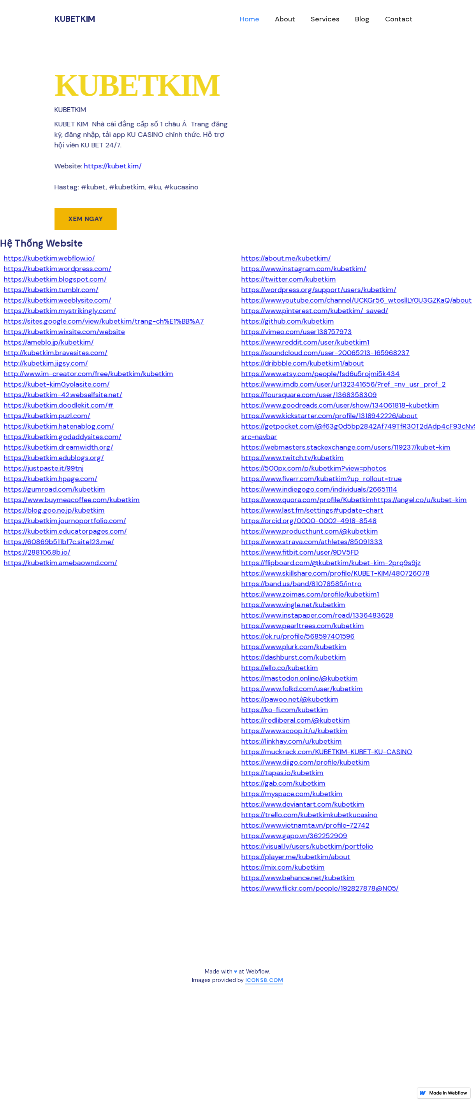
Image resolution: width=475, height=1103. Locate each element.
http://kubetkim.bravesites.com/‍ (55, 352)
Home (249, 19)
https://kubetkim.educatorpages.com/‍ (65, 531)
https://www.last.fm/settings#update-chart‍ (312, 510)
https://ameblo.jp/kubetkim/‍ (49, 342)
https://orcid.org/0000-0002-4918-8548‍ (309, 520)
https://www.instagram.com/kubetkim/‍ (303, 268)
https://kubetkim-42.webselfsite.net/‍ (63, 394)
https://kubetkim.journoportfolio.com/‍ (65, 520)
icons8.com (264, 980)
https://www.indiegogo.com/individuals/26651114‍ (319, 489)
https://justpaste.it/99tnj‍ (44, 468)
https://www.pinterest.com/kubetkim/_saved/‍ (314, 310)
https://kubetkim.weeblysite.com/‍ (57, 300)
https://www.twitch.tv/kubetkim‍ (292, 457)
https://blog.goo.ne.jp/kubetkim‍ (54, 510)
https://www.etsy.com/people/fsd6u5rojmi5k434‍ (320, 373)
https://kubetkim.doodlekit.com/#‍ (59, 405)
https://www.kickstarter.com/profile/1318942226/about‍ (329, 415)
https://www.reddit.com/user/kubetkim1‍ (305, 342)
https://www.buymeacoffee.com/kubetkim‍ (72, 499)
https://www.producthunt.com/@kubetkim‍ (309, 531)
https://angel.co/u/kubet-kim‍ (420, 499)
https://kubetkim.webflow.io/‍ (49, 258)
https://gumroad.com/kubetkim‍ (54, 489)
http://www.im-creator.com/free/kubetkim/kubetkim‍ (88, 373)
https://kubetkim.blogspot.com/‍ (55, 279)
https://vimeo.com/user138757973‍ (296, 331)
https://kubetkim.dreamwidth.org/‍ (58, 447)
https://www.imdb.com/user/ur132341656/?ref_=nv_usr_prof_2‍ (343, 384)
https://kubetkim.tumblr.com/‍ (51, 289)
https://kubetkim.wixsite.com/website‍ (64, 331)
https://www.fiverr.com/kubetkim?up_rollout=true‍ (321, 478)
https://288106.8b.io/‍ (37, 552)
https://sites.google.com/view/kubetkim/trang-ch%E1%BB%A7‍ (104, 321)
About (285, 19)
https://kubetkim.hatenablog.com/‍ (59, 426)
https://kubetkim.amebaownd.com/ (60, 562)
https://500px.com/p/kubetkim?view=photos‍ (314, 468)
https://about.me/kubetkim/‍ (286, 258)
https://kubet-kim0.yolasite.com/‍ (57, 384)
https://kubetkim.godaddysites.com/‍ (62, 436)
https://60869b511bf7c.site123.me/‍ (59, 541)
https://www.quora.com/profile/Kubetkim (307, 499)
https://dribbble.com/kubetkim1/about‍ (302, 363)
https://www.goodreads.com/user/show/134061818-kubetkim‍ (340, 405)
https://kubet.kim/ (113, 166)
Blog (362, 19)
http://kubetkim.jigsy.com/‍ (46, 363)
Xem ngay (86, 219)
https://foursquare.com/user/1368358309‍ (309, 394)
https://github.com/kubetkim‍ (287, 321)
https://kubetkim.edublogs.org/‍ (54, 457)
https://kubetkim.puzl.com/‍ (47, 415)
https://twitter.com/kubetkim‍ (288, 279)
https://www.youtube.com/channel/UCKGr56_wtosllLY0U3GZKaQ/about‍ (356, 300)
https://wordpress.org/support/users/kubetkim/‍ (318, 289)
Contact (399, 19)
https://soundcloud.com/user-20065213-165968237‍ (325, 352)
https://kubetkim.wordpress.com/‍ (57, 268)
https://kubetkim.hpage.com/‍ (50, 478)
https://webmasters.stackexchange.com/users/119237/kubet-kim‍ (345, 447)
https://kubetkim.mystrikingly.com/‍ (60, 310)
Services (325, 19)
